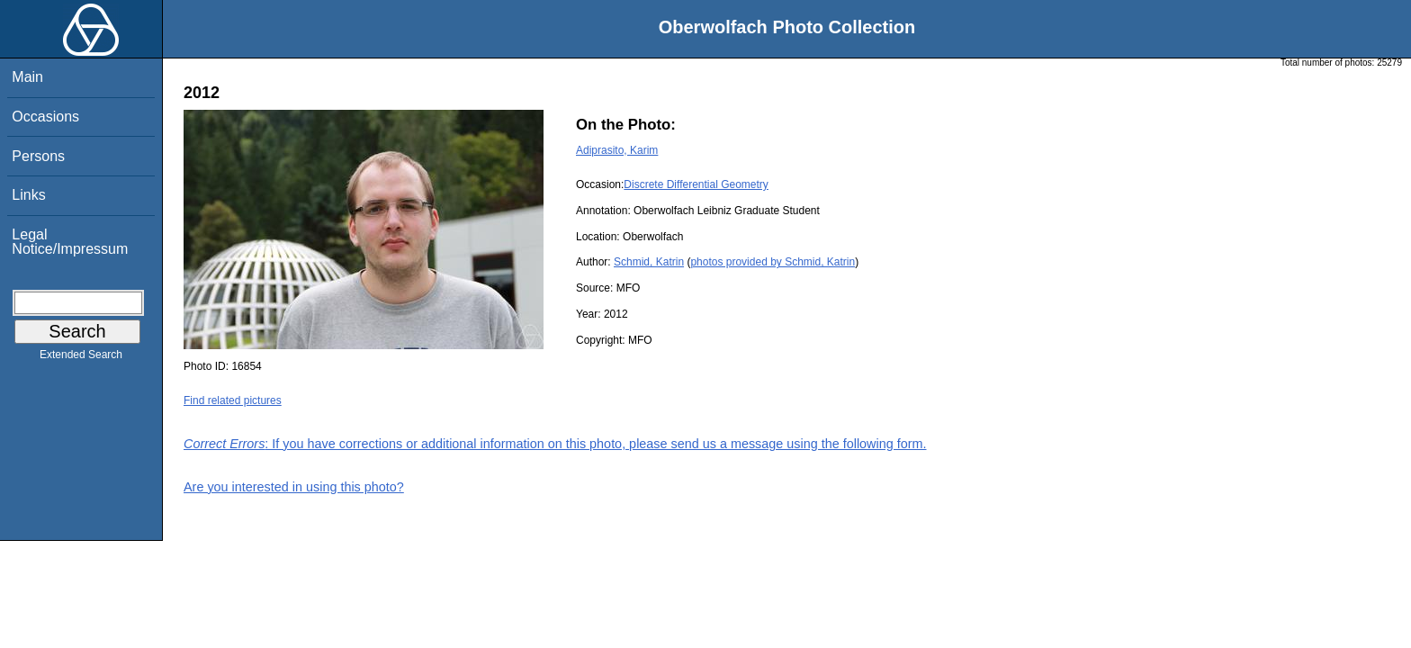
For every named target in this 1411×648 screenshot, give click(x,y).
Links (28, 194)
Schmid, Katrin (649, 262)
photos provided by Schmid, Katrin (772, 262)
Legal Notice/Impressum (70, 241)
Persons (38, 156)
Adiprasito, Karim (617, 150)
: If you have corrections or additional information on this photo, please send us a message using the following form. (555, 443)
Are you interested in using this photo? (294, 487)
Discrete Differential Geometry (696, 184)
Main (27, 77)
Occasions (45, 116)
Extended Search (81, 358)
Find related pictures (233, 400)
